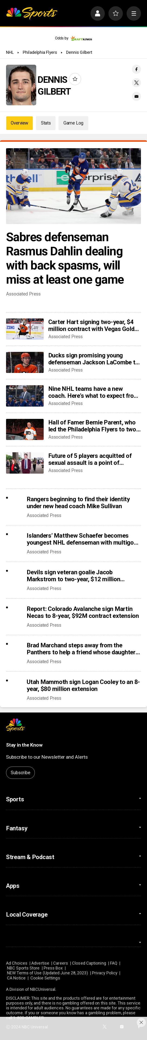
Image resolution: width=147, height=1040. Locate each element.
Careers (60, 963)
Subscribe (20, 772)
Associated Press (23, 294)
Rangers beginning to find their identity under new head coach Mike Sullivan (78, 503)
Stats (46, 123)
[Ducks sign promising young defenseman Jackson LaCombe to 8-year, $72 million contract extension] (25, 362)
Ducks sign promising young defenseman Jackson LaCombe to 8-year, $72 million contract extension (93, 359)
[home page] (31, 13)
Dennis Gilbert (79, 52)
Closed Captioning (89, 963)
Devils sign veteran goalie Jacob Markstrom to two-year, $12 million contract (73, 576)
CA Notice (16, 978)
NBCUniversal (42, 989)
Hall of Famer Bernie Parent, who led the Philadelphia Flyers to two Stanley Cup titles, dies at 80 (92, 426)
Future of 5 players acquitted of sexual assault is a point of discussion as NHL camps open (90, 459)
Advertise (40, 963)
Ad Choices (16, 963)
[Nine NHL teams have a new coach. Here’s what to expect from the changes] (25, 395)
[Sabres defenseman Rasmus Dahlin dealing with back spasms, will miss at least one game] (73, 186)
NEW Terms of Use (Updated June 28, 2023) (47, 972)
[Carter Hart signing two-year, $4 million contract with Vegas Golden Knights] (25, 329)
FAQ (113, 963)
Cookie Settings (45, 978)
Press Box (53, 968)
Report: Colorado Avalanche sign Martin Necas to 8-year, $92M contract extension (83, 612)
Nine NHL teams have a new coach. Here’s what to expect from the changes (93, 392)
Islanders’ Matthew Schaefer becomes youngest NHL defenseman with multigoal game (82, 539)
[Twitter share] (136, 82)
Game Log (73, 123)
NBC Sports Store (23, 968)
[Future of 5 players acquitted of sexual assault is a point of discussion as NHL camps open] (25, 462)
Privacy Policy (104, 972)
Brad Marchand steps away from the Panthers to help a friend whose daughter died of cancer (81, 649)
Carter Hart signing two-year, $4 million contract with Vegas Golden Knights (94, 325)
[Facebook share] (136, 69)
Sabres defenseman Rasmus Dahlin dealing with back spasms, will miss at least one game (65, 258)
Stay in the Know (24, 745)
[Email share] (136, 96)
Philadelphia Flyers (40, 52)
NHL (10, 52)
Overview (19, 123)
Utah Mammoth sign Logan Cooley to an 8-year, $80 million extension (83, 685)
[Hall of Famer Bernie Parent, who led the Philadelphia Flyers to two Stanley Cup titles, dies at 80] (25, 429)
